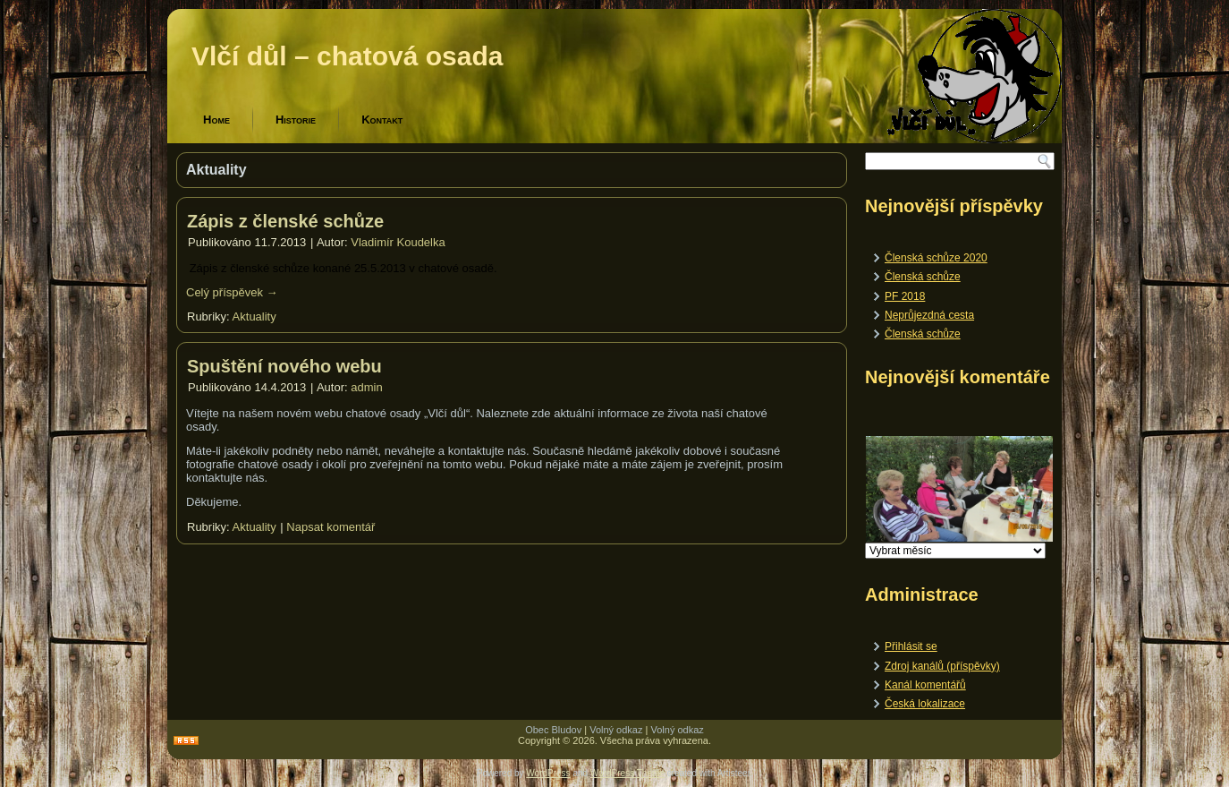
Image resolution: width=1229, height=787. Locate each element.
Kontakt (382, 119)
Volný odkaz (615, 729)
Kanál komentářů (925, 685)
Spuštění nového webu (284, 366)
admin (366, 387)
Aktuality (254, 316)
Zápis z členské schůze (285, 221)
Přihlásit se (911, 646)
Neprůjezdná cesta (929, 315)
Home (216, 119)
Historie (295, 119)
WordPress (548, 773)
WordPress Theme (627, 773)
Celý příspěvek (232, 292)
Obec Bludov (553, 729)
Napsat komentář (330, 527)
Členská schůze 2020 (936, 258)
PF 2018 (905, 296)
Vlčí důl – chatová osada (347, 56)
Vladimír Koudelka (398, 242)
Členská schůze (923, 276)
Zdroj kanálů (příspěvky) (942, 666)
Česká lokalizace (925, 703)
